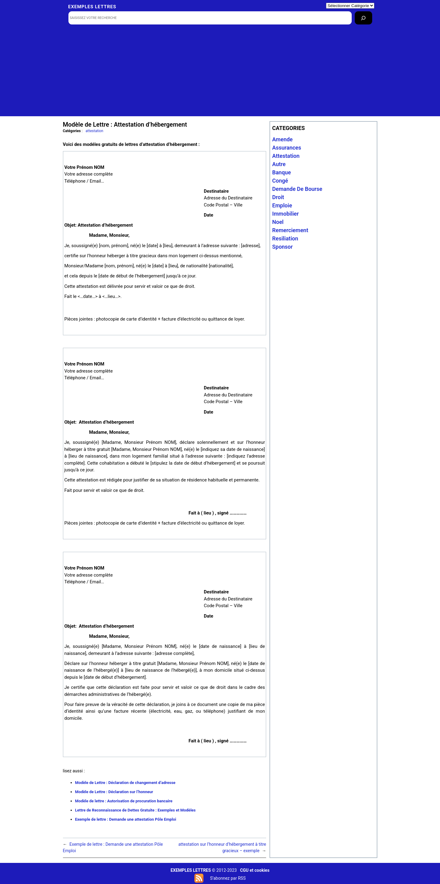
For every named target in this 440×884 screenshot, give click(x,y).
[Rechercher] (363, 17)
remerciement (290, 230)
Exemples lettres (92, 6)
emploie (282, 205)
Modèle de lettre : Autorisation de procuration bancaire (124, 801)
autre (279, 164)
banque (281, 172)
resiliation (285, 238)
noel (278, 222)
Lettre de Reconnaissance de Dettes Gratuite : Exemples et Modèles (135, 810)
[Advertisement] (220, 73)
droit (278, 197)
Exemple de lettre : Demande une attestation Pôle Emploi (125, 819)
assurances (286, 147)
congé (280, 180)
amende (282, 139)
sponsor (282, 246)
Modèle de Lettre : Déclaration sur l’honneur (114, 791)
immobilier (285, 213)
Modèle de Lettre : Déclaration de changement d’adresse (125, 782)
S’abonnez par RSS (227, 878)
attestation (94, 131)
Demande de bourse (297, 189)
